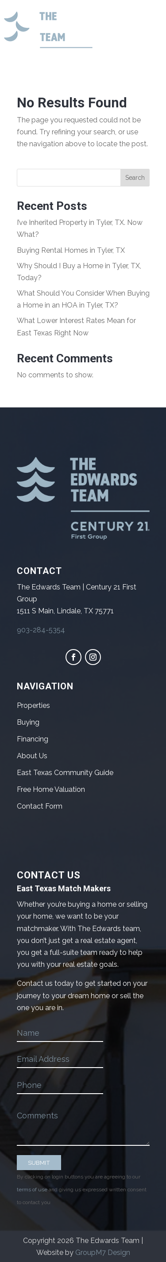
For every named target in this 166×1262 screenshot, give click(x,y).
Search (135, 177)
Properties (33, 705)
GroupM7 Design (102, 1252)
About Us (32, 756)
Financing (32, 739)
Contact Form (39, 806)
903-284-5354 (41, 630)
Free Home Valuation (51, 789)
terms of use (32, 1189)
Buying (28, 722)
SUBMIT (39, 1162)
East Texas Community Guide (65, 772)
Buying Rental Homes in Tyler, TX (71, 250)
